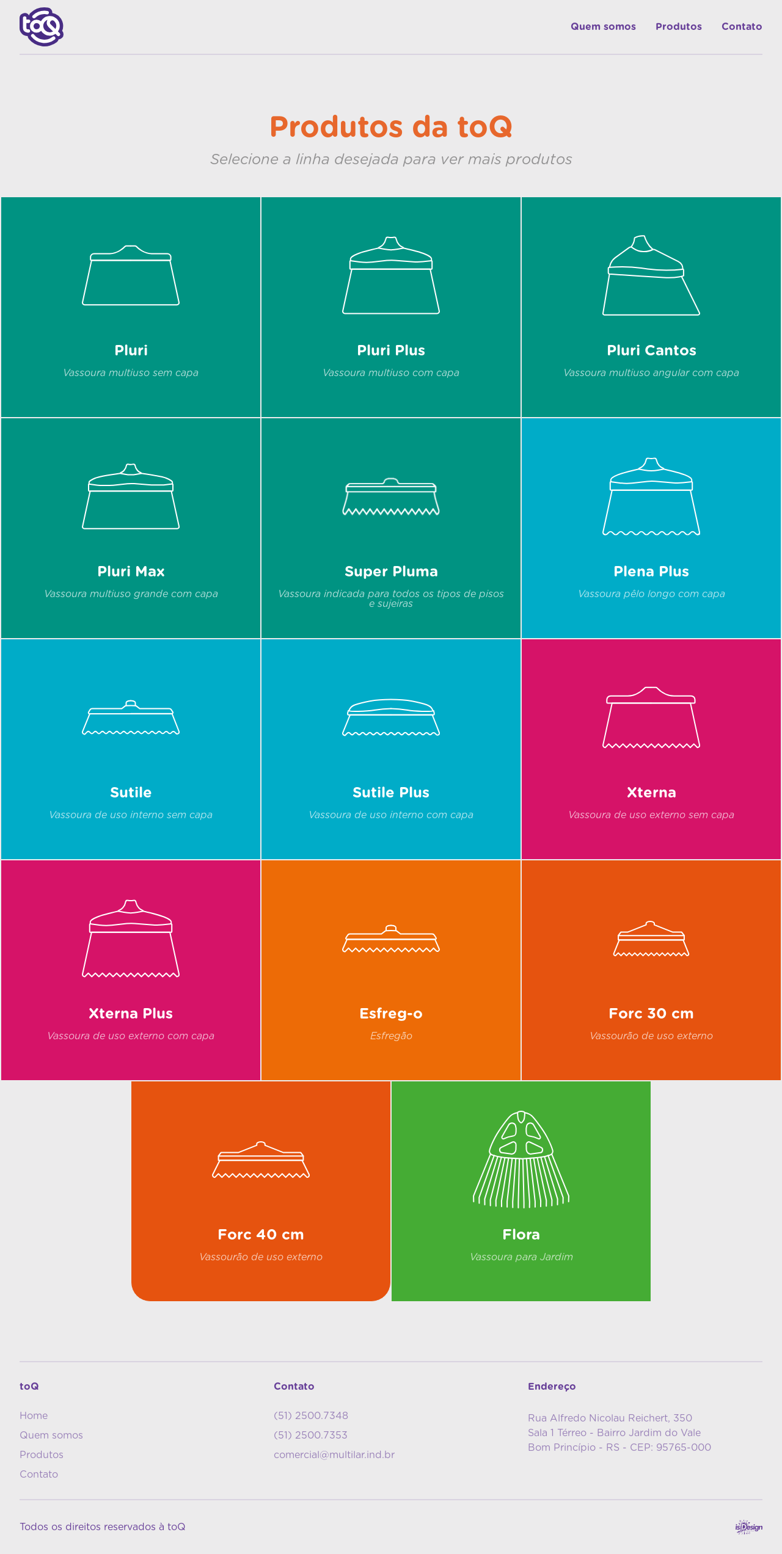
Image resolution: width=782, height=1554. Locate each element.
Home (34, 1416)
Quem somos (603, 27)
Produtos (679, 27)
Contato (742, 27)
